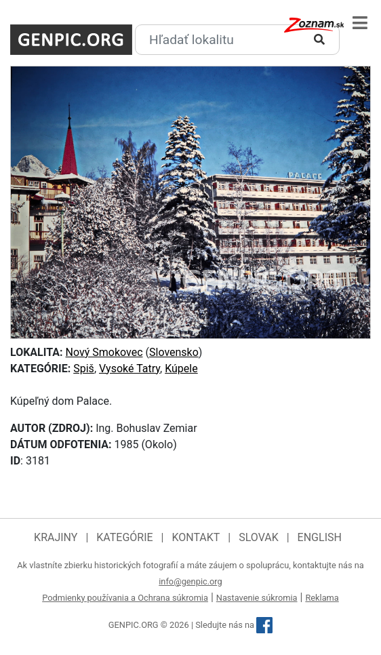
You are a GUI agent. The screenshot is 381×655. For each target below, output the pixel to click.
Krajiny (55, 537)
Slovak (259, 537)
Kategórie (124, 537)
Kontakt (196, 537)
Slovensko (174, 352)
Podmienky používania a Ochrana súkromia (125, 598)
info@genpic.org (190, 581)
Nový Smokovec (104, 352)
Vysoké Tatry (129, 368)
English (320, 537)
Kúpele (181, 368)
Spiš (83, 368)
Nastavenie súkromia (257, 598)
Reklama (321, 598)
